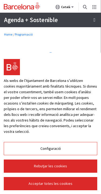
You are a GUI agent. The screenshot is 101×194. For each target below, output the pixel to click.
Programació (24, 34)
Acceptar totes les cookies (50, 183)
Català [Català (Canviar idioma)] (64, 8)
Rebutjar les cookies (50, 166)
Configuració (50, 148)
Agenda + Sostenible (31, 20)
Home (8, 34)
